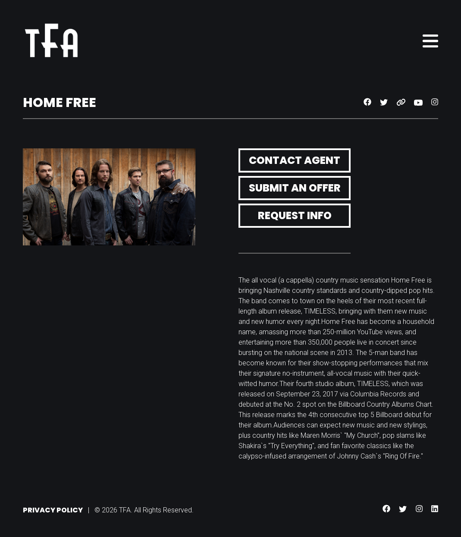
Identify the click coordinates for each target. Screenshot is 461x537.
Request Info (295, 215)
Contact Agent (294, 160)
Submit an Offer (295, 188)
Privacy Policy (53, 510)
